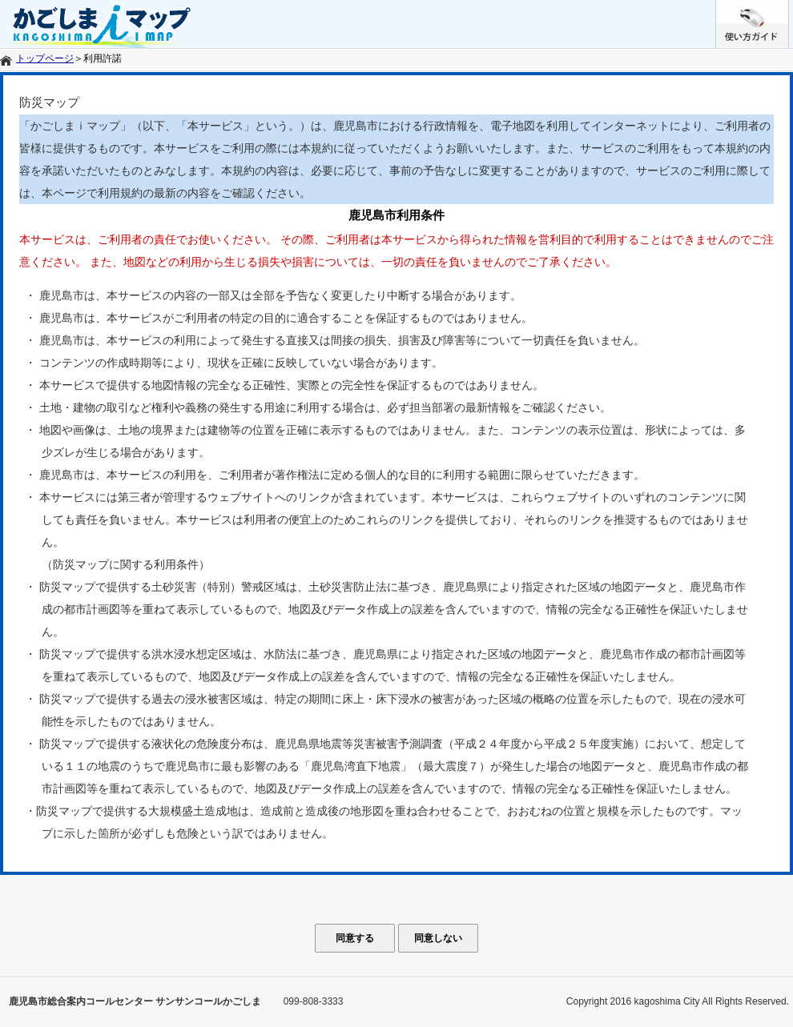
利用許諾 (102, 58)
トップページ (45, 58)
